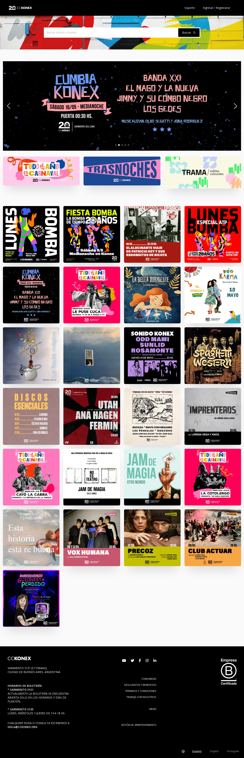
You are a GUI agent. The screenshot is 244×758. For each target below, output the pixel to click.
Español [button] (197, 751)
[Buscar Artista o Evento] (110, 32)
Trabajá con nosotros (141, 697)
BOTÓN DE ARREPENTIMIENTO (139, 725)
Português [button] (233, 751)
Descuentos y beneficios (140, 685)
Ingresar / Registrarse (216, 8)
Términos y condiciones (140, 691)
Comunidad (148, 678)
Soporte (190, 8)
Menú (152, 709)
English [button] (214, 751)
